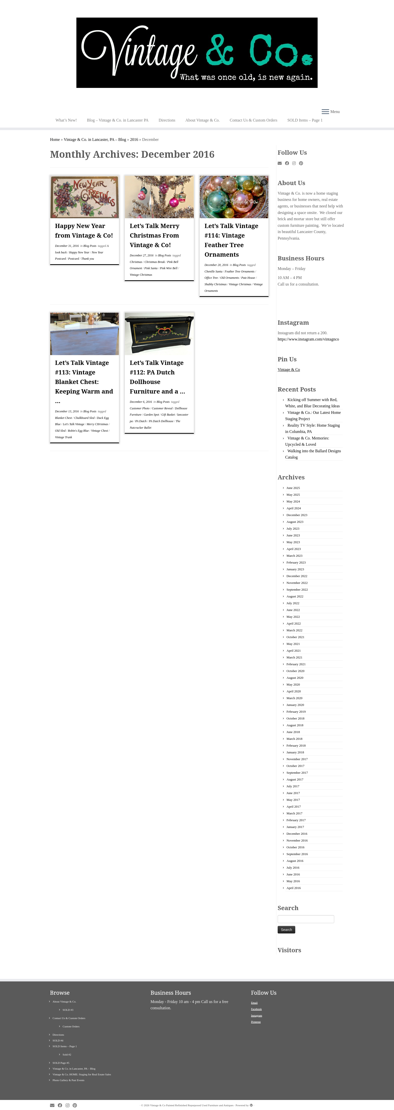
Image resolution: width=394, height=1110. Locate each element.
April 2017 (293, 806)
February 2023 (296, 562)
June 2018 (293, 732)
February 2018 (296, 745)
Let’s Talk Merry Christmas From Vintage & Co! (154, 235)
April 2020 (293, 691)
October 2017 (295, 766)
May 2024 (293, 501)
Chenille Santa (214, 271)
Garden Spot (152, 414)
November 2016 (297, 840)
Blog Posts (90, 246)
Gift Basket (168, 414)
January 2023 (295, 569)
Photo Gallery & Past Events (68, 1072)
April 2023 (293, 549)
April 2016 (293, 888)
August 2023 (294, 522)
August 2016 (294, 861)
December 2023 (296, 515)
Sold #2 (67, 1047)
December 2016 (296, 834)
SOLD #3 (68, 1002)
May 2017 (293, 800)
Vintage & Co (289, 369)
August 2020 (294, 678)
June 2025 (293, 488)
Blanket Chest (64, 418)
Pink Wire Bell (169, 268)
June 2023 (293, 535)
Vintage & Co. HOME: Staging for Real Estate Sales (82, 1067)
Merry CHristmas (98, 424)
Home (55, 139)
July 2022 (292, 603)
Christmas (136, 262)
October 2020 (295, 671)
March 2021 (294, 657)
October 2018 (295, 718)
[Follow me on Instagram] (295, 163)
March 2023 (294, 556)
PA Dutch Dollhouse (161, 421)
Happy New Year (79, 252)
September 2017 (297, 772)
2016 (134, 139)
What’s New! (66, 120)
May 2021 (293, 644)
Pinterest (256, 1014)
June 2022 (293, 610)
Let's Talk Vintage (74, 424)
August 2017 (294, 779)
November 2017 (297, 759)
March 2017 (294, 813)
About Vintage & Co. (202, 120)
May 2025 (293, 494)
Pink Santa (151, 268)
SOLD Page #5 (61, 1055)
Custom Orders (71, 1019)
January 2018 (295, 752)
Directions (167, 120)
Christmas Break (155, 262)
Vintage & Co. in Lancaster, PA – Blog (95, 139)
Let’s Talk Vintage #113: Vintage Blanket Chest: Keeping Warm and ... (84, 381)
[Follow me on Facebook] (288, 163)
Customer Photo (140, 408)
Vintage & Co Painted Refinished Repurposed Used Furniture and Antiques (191, 1097)
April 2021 (293, 650)
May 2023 (293, 542)
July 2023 (292, 528)
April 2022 (293, 623)
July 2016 (292, 867)
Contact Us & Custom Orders (253, 120)
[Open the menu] (325, 112)
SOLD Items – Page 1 (305, 120)
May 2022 (293, 617)
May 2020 (293, 684)
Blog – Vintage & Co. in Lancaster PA (118, 120)
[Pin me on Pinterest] (302, 163)
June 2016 (293, 874)
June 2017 (293, 793)
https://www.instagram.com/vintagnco (308, 339)
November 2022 (297, 583)
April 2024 (293, 508)
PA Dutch (141, 421)
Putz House (248, 278)
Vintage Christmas (141, 274)
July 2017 (292, 786)
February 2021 (296, 664)
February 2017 (296, 820)
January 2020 (295, 705)
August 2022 (294, 596)
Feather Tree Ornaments (240, 271)
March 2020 (294, 698)
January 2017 (295, 827)
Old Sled (60, 430)
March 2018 (294, 739)
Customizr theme (206, 1103)
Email (254, 995)
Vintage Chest (100, 430)
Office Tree (212, 278)
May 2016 (293, 881)
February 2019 (296, 711)
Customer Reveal (162, 408)
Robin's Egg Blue (78, 430)
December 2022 (296, 576)
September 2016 (297, 854)
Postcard (74, 258)
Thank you (87, 258)
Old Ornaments (230, 278)
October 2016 (295, 847)
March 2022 (294, 630)
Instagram (256, 1008)
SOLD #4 (58, 1033)
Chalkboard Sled (84, 418)
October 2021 (295, 637)
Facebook (256, 1001)
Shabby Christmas (216, 284)
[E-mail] (281, 163)
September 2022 (297, 589)
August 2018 (294, 725)
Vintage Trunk (63, 437)
